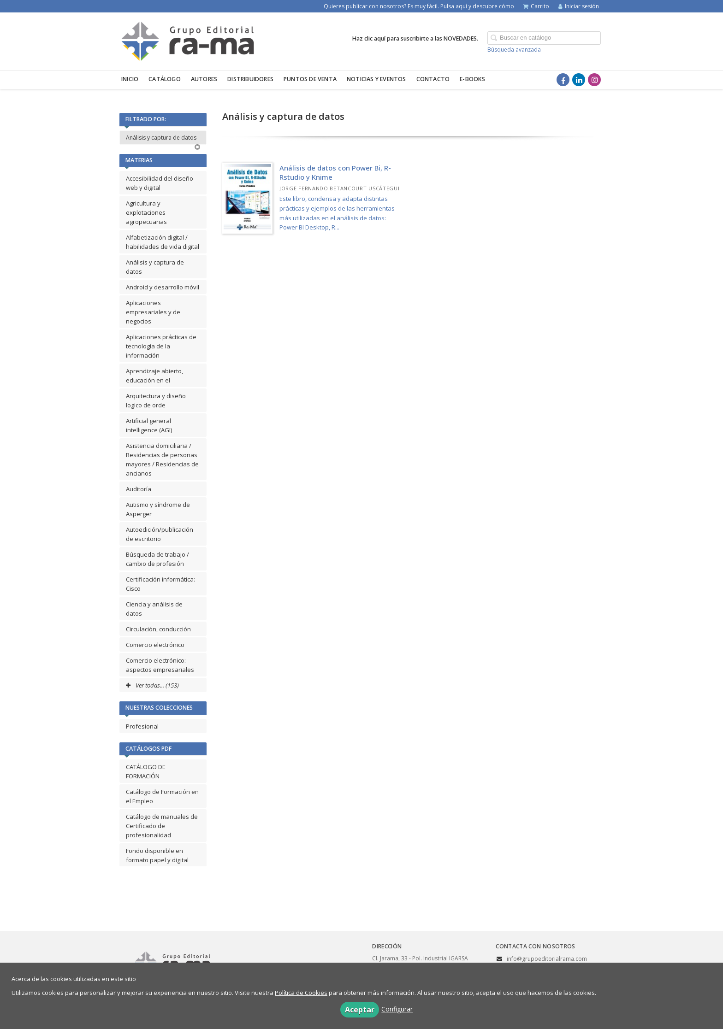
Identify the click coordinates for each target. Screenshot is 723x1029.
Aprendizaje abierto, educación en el (154, 375)
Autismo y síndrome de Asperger (158, 509)
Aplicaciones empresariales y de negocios (153, 312)
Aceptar (359, 1010)
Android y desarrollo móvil (162, 287)
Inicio (129, 79)
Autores (204, 79)
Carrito (536, 6)
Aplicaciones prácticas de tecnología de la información (161, 346)
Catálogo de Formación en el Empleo (162, 796)
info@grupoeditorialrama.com (547, 959)
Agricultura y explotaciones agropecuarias (146, 212)
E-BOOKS (472, 79)
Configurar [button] (397, 1009)
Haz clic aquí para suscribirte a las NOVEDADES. (415, 38)
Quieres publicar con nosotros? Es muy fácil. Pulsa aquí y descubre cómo (419, 6)
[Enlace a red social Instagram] (594, 79)
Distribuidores (250, 79)
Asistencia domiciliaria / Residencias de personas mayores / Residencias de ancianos (162, 459)
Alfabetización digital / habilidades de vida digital (162, 242)
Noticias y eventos (376, 79)
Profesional (142, 726)
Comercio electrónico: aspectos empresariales (160, 665)
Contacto (433, 79)
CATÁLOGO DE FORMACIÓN (146, 771)
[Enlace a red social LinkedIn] (578, 79)
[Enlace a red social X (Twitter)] (547, 79)
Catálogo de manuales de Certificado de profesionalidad (162, 825)
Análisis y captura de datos (163, 139)
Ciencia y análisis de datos (154, 608)
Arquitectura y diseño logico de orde (156, 400)
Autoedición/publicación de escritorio (159, 534)
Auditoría (138, 489)
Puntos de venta (310, 79)
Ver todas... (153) (152, 685)
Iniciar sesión (578, 6)
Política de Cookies (301, 992)
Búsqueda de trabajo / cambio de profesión (157, 559)
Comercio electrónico (155, 645)
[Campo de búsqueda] (544, 38)
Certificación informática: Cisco (160, 584)
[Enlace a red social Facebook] (563, 79)
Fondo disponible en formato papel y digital (157, 855)
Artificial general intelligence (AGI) (149, 425)
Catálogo (164, 79)
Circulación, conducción (158, 629)
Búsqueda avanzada (514, 49)
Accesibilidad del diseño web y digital (159, 183)
